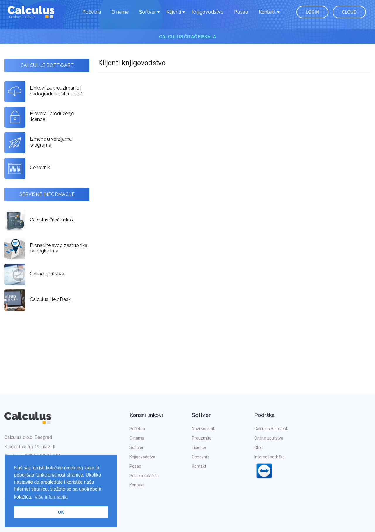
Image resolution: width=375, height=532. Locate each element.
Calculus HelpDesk (271, 428)
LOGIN (312, 12)
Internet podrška (269, 467)
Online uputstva (268, 438)
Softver (136, 447)
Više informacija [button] (51, 496)
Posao (241, 12)
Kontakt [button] (267, 12)
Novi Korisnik (203, 428)
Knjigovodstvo (208, 12)
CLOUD (349, 12)
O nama (120, 12)
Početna (91, 12)
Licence (199, 447)
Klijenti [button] (173, 12)
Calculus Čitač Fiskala (187, 36)
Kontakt (136, 485)
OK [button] (61, 512)
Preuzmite (202, 438)
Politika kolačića (144, 475)
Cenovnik (200, 456)
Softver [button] (147, 12)
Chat (258, 447)
